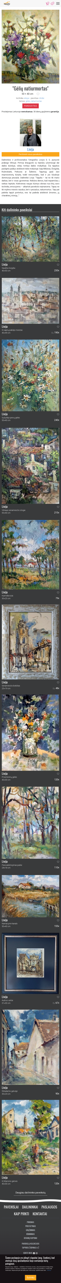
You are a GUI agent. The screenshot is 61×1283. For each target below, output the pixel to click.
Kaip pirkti (21, 1213)
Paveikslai (11, 1206)
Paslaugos (49, 1206)
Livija (30, 149)
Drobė (41, 98)
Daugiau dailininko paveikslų (30, 1192)
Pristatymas (30, 1226)
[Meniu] (58, 3)
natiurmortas (36, 101)
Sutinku (30, 1277)
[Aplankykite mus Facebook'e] (34, 1253)
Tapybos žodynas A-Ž (30, 1247)
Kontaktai (40, 1213)
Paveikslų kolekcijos (30, 1243)
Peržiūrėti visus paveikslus (30, 154)
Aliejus (26, 98)
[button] (38, 94)
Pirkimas (30, 1222)
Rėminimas (30, 1234)
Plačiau (49, 1270)
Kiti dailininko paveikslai (17, 209)
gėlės (28, 101)
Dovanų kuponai (30, 1238)
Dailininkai (30, 1206)
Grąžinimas (30, 1230)
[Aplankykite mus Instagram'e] (37, 1253)
